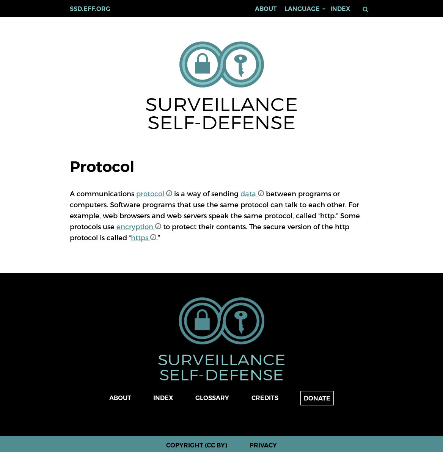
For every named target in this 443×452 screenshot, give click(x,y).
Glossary (212, 398)
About (266, 9)
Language (302, 9)
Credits (264, 398)
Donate (317, 398)
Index (340, 9)
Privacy (263, 445)
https (143, 237)
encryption (138, 226)
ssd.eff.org (90, 9)
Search (366, 9)
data (252, 193)
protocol (154, 193)
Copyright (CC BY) (196, 445)
